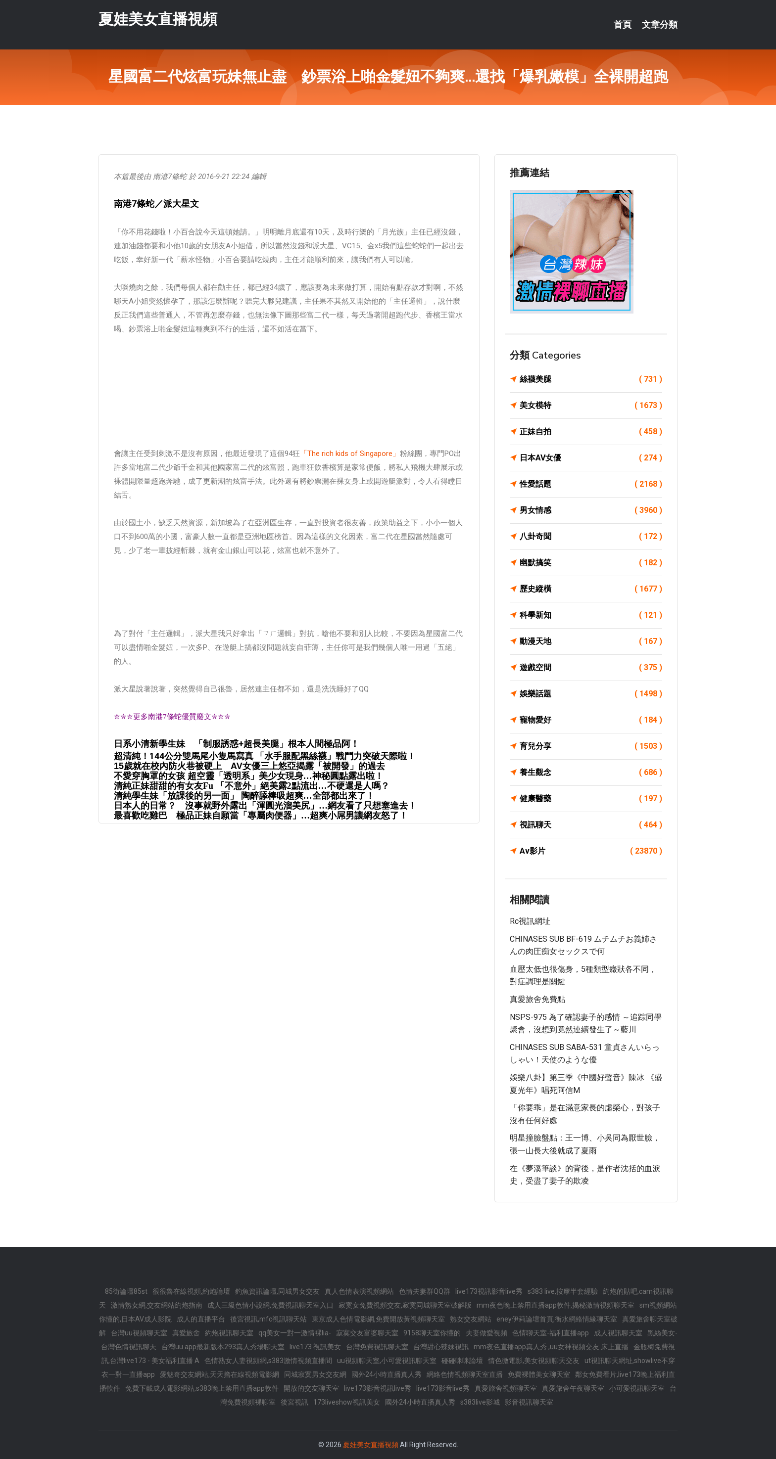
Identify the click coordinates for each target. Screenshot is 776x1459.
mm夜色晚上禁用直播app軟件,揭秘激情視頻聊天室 (555, 1305)
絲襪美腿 (591, 379)
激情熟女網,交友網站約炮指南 (156, 1305)
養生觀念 (591, 772)
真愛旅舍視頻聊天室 (506, 1388)
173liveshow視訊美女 (346, 1402)
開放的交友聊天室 (311, 1388)
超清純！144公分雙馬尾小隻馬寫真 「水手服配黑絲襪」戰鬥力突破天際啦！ (265, 756)
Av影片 (591, 851)
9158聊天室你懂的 (432, 1333)
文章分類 (660, 25)
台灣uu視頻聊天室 (139, 1333)
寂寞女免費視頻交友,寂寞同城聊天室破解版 (405, 1305)
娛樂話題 (591, 694)
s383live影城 (480, 1402)
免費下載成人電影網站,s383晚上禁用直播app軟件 (202, 1388)
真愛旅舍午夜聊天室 (573, 1388)
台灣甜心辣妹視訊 (441, 1347)
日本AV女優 (591, 458)
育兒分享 (591, 746)
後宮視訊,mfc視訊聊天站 (268, 1319)
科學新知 (591, 615)
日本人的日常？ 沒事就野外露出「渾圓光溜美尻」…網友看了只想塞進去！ (265, 806)
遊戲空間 (591, 668)
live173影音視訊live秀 (377, 1388)
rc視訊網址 (530, 921)
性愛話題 (591, 484)
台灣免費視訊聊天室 (377, 1347)
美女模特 (591, 405)
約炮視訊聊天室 (229, 1333)
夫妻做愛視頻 (486, 1333)
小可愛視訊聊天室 (637, 1388)
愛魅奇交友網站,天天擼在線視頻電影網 (219, 1374)
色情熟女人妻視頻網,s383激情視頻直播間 (268, 1361)
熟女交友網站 (470, 1319)
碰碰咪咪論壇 (462, 1361)
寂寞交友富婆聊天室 (367, 1333)
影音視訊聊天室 (529, 1402)
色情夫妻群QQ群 (424, 1291)
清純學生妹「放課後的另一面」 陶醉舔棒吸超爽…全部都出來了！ (244, 796)
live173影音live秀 (443, 1388)
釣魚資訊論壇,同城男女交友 (277, 1291)
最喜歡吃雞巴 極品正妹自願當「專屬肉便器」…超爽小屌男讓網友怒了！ (261, 816)
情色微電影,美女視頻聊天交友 (534, 1361)
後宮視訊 (294, 1402)
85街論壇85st (126, 1291)
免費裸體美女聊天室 (539, 1374)
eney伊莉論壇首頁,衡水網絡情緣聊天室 (556, 1319)
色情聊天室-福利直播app (550, 1333)
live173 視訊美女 (315, 1347)
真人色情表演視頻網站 (359, 1291)
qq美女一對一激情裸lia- (294, 1333)
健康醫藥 (591, 799)
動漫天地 (591, 641)
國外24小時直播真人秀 (386, 1374)
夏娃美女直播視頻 (157, 19)
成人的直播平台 (201, 1319)
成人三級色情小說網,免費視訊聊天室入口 (270, 1305)
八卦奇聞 (591, 537)
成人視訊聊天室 (618, 1333)
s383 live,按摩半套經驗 (563, 1291)
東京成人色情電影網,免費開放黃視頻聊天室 (378, 1319)
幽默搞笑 (591, 563)
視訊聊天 (591, 825)
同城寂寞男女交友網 (315, 1374)
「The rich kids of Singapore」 (350, 453)
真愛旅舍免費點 (537, 999)
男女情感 (591, 510)
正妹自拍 (591, 432)
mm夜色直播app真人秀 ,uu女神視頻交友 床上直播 (551, 1347)
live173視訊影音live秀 (489, 1291)
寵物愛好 (591, 720)
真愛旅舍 (186, 1333)
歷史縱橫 (591, 589)
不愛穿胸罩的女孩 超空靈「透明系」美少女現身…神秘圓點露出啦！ (249, 776)
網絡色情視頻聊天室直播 (465, 1374)
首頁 (622, 25)
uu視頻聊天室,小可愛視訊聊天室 (386, 1361)
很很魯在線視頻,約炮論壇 (191, 1291)
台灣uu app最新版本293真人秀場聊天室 (223, 1347)
